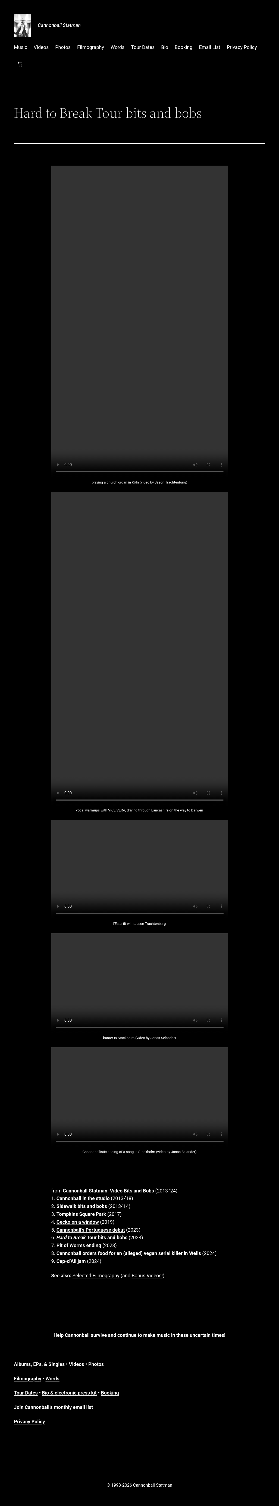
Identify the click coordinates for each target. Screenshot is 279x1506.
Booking (110, 1393)
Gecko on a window (78, 1222)
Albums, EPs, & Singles (39, 1364)
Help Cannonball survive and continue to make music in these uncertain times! (139, 1335)
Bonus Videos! (147, 1275)
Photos (96, 1364)
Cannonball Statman (59, 25)
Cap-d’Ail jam (71, 1261)
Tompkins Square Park (81, 1214)
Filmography (27, 1378)
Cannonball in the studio (83, 1198)
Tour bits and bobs (92, 1237)
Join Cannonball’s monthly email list (53, 1407)
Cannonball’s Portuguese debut (91, 1230)
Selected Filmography (96, 1275)
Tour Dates (25, 1393)
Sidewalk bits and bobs (82, 1206)
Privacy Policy (29, 1421)
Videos (76, 1364)
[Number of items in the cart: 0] (20, 64)
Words (52, 1378)
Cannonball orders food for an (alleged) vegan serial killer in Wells (129, 1253)
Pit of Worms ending (79, 1245)
